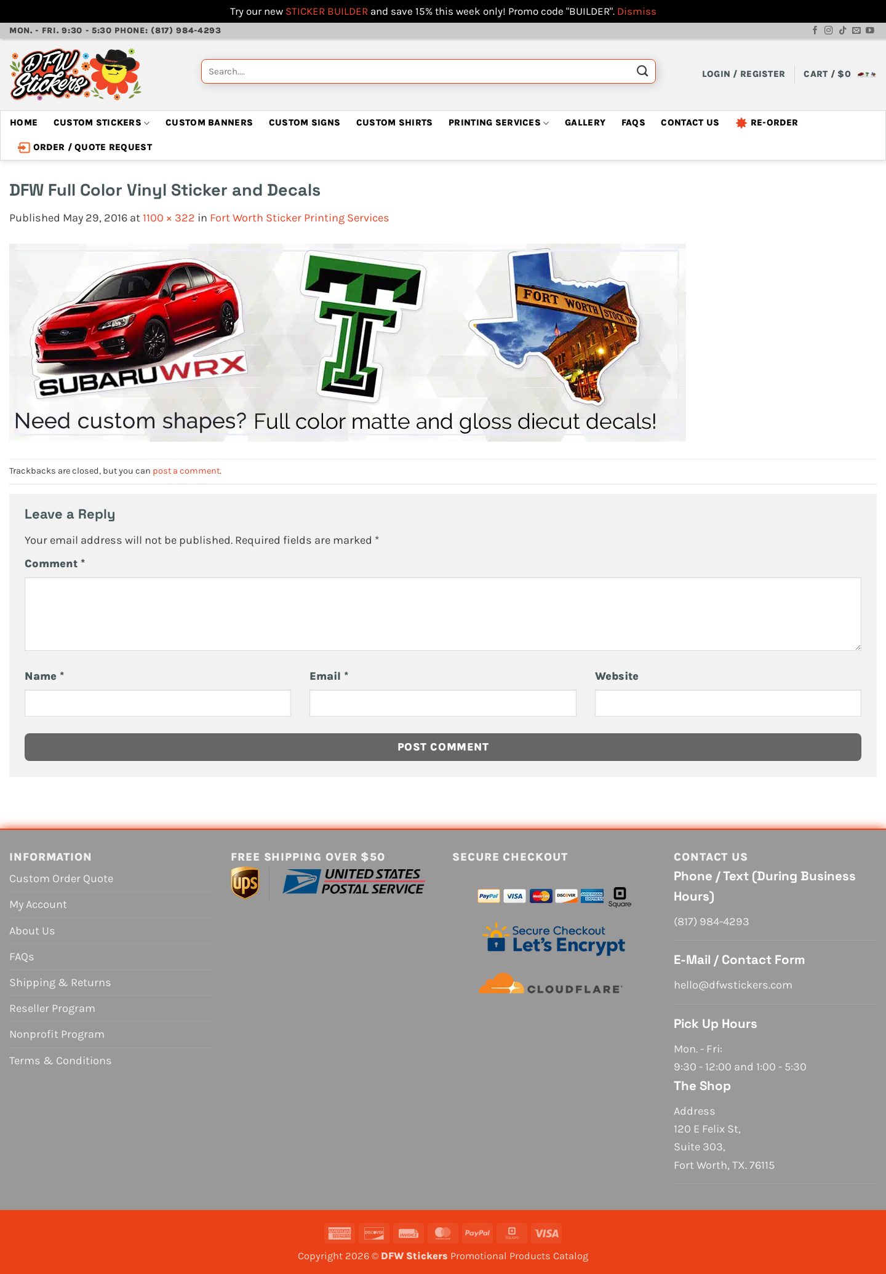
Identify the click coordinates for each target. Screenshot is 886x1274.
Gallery (585, 122)
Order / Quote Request (85, 147)
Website (617, 676)
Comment (55, 563)
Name (44, 676)
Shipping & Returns (60, 982)
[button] (744, 74)
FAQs (633, 122)
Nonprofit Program (57, 1034)
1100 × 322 (169, 218)
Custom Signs (305, 122)
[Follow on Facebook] (815, 31)
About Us (32, 931)
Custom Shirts (394, 122)
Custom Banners (209, 122)
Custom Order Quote (61, 878)
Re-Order (766, 123)
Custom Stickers (102, 123)
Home (24, 122)
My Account (38, 904)
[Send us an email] (856, 31)
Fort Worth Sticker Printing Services (299, 218)
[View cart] (840, 74)
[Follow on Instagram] (828, 31)
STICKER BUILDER (326, 11)
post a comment (186, 471)
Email (328, 676)
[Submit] (642, 74)
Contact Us (690, 122)
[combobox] (428, 71)
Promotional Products (500, 1256)
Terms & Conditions (60, 1060)
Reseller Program (52, 1008)
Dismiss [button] (637, 11)
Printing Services (499, 123)
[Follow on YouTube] (870, 31)
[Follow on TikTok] (843, 31)
